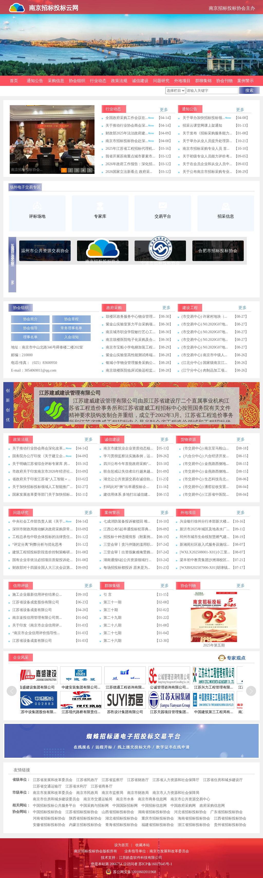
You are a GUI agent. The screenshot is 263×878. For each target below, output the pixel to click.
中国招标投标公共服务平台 (54, 805)
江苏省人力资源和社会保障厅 (176, 780)
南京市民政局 (87, 793)
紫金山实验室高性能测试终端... (130, 355)
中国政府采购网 (183, 805)
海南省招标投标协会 (194, 818)
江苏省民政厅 (87, 780)
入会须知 (71, 337)
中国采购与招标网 (94, 805)
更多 (164, 109)
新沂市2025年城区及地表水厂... (204, 529)
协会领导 (30, 328)
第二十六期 (112, 641)
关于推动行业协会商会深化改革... (42, 448)
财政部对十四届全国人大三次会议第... (42, 568)
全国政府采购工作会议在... (130, 118)
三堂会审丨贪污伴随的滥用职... (128, 544)
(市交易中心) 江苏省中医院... (206, 494)
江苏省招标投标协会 (81, 812)
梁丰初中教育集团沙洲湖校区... (204, 560)
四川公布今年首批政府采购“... (127, 464)
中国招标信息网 (154, 805)
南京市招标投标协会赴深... (130, 141)
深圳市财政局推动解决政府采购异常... (42, 529)
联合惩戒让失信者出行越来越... (128, 471)
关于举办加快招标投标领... (207, 118)
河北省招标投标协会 (190, 812)
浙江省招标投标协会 (194, 825)
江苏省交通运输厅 (47, 786)
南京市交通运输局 (97, 799)
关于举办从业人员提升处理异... (207, 141)
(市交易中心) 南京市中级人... (204, 355)
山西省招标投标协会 (118, 812)
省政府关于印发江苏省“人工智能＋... (41, 479)
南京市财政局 (138, 793)
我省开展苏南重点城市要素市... (130, 156)
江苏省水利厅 (76, 786)
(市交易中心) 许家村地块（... (204, 316)
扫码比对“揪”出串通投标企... (126, 487)
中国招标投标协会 (47, 812)
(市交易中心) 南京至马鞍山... (206, 448)
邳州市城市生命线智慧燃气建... (204, 537)
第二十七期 (112, 633)
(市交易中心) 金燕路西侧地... (206, 464)
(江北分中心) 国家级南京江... (204, 363)
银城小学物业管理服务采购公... (130, 363)
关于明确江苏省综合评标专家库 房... (41, 464)
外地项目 (182, 80)
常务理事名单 (71, 328)
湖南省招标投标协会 (154, 812)
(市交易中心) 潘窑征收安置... (206, 487)
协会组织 (77, 80)
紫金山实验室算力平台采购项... (130, 324)
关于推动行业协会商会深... (130, 125)
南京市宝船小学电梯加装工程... (130, 347)
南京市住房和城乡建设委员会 (56, 799)
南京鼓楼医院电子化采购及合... (130, 340)
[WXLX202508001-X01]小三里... (205, 552)
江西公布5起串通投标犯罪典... (127, 529)
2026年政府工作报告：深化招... (130, 164)
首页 (14, 80)
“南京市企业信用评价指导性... (36, 633)
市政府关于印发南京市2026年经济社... (42, 471)
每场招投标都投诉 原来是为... (127, 568)
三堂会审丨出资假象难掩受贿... (128, 552)
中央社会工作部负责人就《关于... (42, 521)
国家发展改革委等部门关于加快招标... (42, 494)
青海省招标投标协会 (121, 825)
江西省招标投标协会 (230, 818)
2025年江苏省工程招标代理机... (130, 149)
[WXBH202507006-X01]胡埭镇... (205, 568)
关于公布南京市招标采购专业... (207, 172)
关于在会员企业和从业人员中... (207, 164)
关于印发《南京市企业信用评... (37, 625)
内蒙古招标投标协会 (85, 825)
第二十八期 (112, 625)
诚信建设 (140, 80)
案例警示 (245, 80)
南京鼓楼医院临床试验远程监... (130, 370)
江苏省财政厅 (138, 780)
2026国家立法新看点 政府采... (129, 172)
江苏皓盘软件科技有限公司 (140, 858)
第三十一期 (112, 602)
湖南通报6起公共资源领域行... (127, 560)
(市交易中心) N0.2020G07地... (205, 324)
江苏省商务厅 (101, 786)
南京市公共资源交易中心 (190, 799)
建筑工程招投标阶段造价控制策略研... (42, 552)
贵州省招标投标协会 (230, 825)
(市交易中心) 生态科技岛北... (206, 479)
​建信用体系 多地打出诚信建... (127, 494)
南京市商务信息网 (152, 799)
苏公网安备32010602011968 (134, 872)
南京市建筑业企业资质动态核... (128, 448)
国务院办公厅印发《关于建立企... (42, 456)
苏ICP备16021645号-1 (155, 864)
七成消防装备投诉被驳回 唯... (127, 521)
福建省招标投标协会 (158, 825)
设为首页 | (123, 845)
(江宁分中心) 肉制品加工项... (204, 370)
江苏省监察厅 (112, 780)
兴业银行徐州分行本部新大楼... (204, 521)
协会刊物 (224, 80)
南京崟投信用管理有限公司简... (37, 618)
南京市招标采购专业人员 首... (206, 149)
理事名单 (30, 337)
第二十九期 (112, 618)
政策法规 (119, 80)
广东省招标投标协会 (226, 812)
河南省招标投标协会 (49, 818)
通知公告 (35, 80)
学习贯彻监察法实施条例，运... (128, 456)
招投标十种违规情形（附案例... (128, 537)
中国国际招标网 (125, 805)
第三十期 (111, 610)
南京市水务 (125, 799)
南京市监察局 (112, 793)
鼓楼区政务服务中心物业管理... (130, 316)
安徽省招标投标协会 (49, 825)
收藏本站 (142, 845)
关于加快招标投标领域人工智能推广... (42, 487)
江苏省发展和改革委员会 (52, 780)
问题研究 (161, 80)
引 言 (108, 594)
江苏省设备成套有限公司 (32, 610)
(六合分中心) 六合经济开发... (206, 456)
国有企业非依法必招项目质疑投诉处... (42, 560)
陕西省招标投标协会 (85, 818)
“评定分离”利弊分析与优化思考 (37, 544)
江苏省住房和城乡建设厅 (223, 780)
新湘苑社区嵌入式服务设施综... (204, 544)
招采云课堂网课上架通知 (202, 125)
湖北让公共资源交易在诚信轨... (128, 479)
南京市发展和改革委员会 (52, 793)
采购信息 (56, 80)
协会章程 (71, 319)
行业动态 (98, 80)
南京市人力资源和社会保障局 (176, 793)
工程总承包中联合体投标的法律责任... (42, 537)
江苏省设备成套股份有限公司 (35, 602)
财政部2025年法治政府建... (130, 133)
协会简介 (30, 319)
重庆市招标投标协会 (158, 818)
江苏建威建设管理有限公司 (70, 393)
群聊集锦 (203, 80)
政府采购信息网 (212, 805)
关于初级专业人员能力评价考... (207, 156)
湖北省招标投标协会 (121, 818)
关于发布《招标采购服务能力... (207, 133)
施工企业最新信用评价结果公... (37, 594)
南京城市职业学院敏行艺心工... (130, 332)
